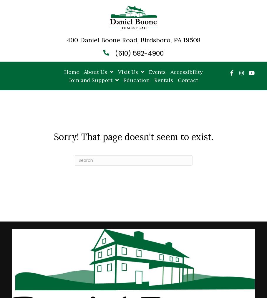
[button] (231, 72)
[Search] (134, 160)
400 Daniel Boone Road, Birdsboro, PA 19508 (133, 40)
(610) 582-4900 (139, 53)
